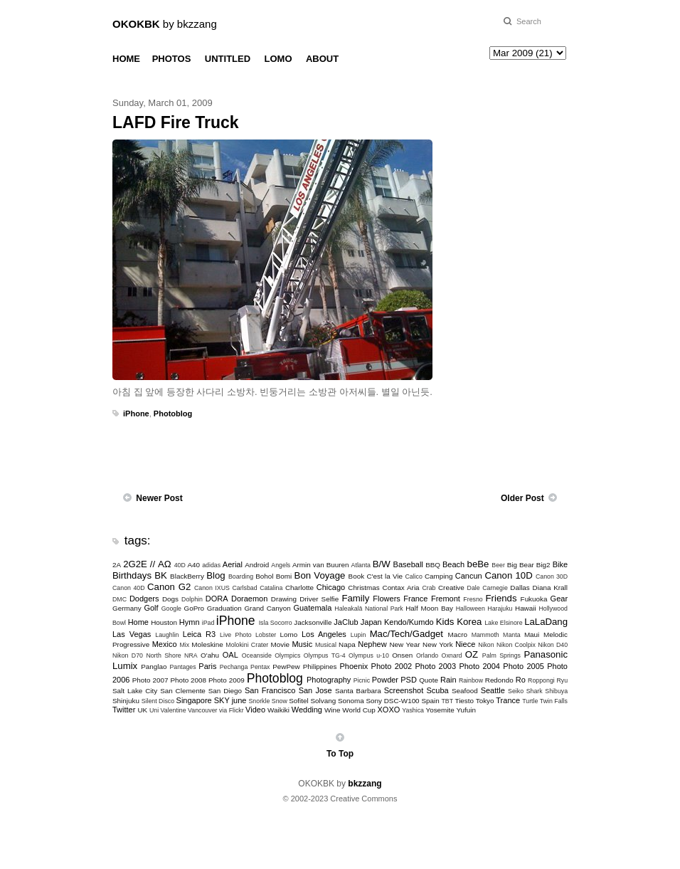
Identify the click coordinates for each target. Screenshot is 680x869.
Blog (215, 575)
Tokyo (485, 701)
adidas (211, 565)
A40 (194, 565)
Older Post (522, 498)
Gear (559, 598)
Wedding (307, 709)
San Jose (315, 690)
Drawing (284, 599)
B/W (382, 564)
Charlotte (299, 587)
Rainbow (471, 680)
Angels (280, 565)
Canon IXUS (212, 587)
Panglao (153, 666)
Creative (451, 587)
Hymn (189, 622)
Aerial (233, 564)
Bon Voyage (320, 575)
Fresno (472, 599)
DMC (119, 599)
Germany (127, 608)
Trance (508, 700)
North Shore (163, 655)
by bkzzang (164, 24)
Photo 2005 (523, 666)
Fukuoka (534, 599)
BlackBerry (187, 576)
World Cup (358, 710)
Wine (332, 710)
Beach (453, 564)
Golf (151, 608)
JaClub (346, 622)
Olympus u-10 (369, 655)
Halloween (470, 608)
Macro (457, 634)
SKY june (230, 700)
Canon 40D (128, 587)
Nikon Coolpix (516, 644)
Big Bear (520, 565)
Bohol (264, 576)
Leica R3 (199, 634)
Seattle (493, 690)
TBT (447, 701)
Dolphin (192, 599)
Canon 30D (552, 576)
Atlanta (361, 565)
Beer (498, 565)
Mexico (164, 644)
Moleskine (207, 644)
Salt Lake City (134, 691)
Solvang (323, 701)
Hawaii (525, 608)
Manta (511, 634)
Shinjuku (125, 701)
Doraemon (249, 598)
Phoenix (353, 666)
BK (160, 575)
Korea (469, 621)
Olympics (287, 655)
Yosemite (439, 710)
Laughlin (167, 634)
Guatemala (312, 608)
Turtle (530, 701)
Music (302, 644)
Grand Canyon (267, 608)
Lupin (358, 634)
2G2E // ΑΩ (147, 564)
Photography (329, 679)
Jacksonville (312, 622)
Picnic (362, 680)
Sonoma (351, 701)
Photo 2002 (392, 666)
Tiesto (464, 701)
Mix (184, 644)
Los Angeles (324, 634)
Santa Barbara (358, 691)
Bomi (284, 576)
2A (116, 565)
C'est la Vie (384, 576)
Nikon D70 (127, 655)
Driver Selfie (319, 599)
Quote (428, 680)
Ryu (562, 680)
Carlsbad (244, 587)
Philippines (320, 666)
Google (171, 608)
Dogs (170, 599)
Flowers (386, 598)
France (415, 598)
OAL (230, 655)
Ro (521, 679)
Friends (501, 598)
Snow (279, 701)
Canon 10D (508, 575)
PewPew (285, 666)
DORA (217, 598)
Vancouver (202, 710)
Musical (325, 644)
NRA (191, 655)
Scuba (438, 690)
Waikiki (278, 710)
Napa (347, 644)
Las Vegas (131, 634)
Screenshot (404, 690)
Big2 (543, 565)
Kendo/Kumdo (409, 622)
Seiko (516, 691)
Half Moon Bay (429, 608)
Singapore (194, 700)
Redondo (499, 680)
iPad (208, 622)
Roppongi (541, 680)
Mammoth (485, 634)
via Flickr (231, 710)
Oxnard (452, 655)
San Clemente (183, 691)
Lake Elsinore (503, 622)
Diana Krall (550, 587)
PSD (408, 679)
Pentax (260, 666)
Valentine (173, 710)
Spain (430, 701)
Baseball (408, 564)
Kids (445, 621)
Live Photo (235, 634)
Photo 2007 (150, 680)
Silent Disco (158, 701)
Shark (534, 691)
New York (438, 644)
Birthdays (132, 575)
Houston (164, 622)
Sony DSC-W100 (392, 701)
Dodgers (144, 598)
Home (138, 622)
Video (255, 709)
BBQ (432, 565)
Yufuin (465, 710)
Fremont (445, 598)
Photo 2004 (479, 666)
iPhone (136, 413)
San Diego (225, 691)
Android (257, 565)
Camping (439, 576)
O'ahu (210, 655)
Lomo (289, 634)
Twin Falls (554, 701)
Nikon (486, 644)
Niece (465, 644)
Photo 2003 (436, 666)
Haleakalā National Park (368, 608)
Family (355, 598)
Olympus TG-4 (325, 655)
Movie (280, 644)
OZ (471, 654)
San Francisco (270, 690)
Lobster (265, 634)
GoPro (194, 608)
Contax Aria (401, 587)
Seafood (465, 691)
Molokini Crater (246, 644)
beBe (478, 564)
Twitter (123, 709)
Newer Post (159, 498)
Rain (448, 679)
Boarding (240, 576)
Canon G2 (169, 586)
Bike (560, 564)
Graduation (224, 608)
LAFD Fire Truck (175, 122)
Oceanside (257, 655)
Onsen (402, 655)
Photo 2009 (226, 680)
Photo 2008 (188, 680)
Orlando (427, 655)
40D (180, 565)
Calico (413, 576)
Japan (371, 622)
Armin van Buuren (320, 565)
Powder (385, 679)
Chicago (331, 587)
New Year (404, 644)
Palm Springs (501, 655)
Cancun (468, 576)
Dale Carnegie (487, 587)
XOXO (389, 709)
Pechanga (234, 666)
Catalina (271, 587)
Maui (531, 634)
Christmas (363, 587)
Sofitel (298, 701)
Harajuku (499, 608)
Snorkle (259, 701)
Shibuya (556, 691)
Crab (428, 587)
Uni (154, 710)
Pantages (182, 666)
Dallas (519, 587)
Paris (207, 666)
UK (142, 710)
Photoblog (173, 413)
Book (357, 576)
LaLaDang (546, 621)
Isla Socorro (275, 622)
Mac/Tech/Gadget (406, 633)
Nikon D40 (553, 644)
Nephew (372, 644)
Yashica (413, 710)
